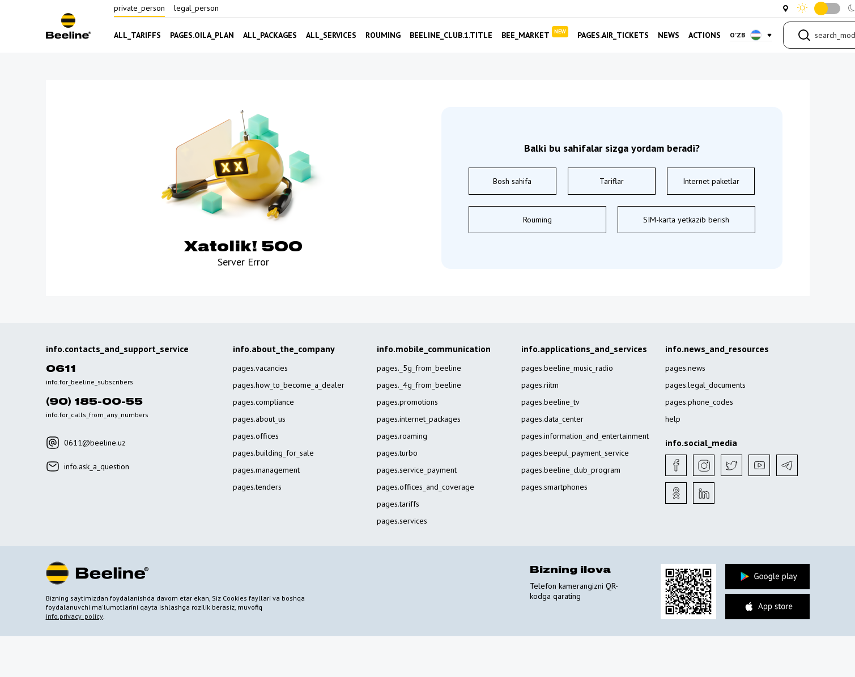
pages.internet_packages (419, 419)
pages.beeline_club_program (570, 470)
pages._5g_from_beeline (419, 368)
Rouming (537, 220)
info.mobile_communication (434, 349)
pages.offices (256, 436)
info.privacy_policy (74, 616)
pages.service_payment (417, 470)
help (672, 419)
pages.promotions (407, 402)
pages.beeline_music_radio (567, 368)
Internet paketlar (711, 181)
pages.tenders (257, 487)
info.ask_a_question (87, 466)
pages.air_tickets (613, 35)
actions (704, 35)
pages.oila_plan (202, 35)
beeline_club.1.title (451, 35)
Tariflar (611, 181)
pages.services (402, 521)
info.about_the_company (284, 349)
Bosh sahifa (512, 181)
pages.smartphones (554, 487)
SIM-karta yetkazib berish (686, 220)
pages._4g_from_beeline (419, 385)
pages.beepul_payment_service (575, 453)
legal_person (196, 8)
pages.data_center (552, 419)
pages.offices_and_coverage (425, 487)
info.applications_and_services (584, 349)
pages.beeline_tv (550, 402)
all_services (331, 35)
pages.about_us (259, 419)
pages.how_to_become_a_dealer (288, 385)
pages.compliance (263, 402)
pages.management (266, 470)
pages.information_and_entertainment (585, 436)
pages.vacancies (260, 368)
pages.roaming (402, 436)
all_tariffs (137, 35)
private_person (139, 8)
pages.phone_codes (699, 402)
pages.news (685, 368)
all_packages (270, 35)
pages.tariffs (398, 504)
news (668, 35)
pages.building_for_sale (273, 453)
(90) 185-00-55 (94, 401)
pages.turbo (397, 453)
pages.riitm (540, 385)
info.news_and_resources (717, 349)
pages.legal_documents (705, 385)
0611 (61, 369)
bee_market (534, 33)
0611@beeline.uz (86, 442)
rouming (383, 35)
